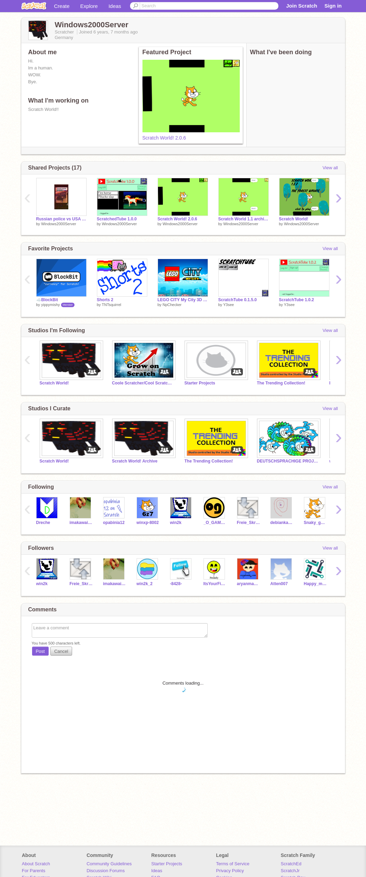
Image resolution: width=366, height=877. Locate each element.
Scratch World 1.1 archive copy (243, 219)
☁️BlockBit (47, 299)
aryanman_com (248, 583)
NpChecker (171, 305)
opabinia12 (114, 522)
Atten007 (279, 583)
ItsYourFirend (215, 583)
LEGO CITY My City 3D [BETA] (183, 299)
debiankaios (282, 522)
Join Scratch (301, 6)
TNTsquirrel (111, 305)
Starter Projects (200, 383)
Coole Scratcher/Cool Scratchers (143, 383)
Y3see (228, 305)
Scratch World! (293, 219)
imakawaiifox (81, 522)
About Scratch (36, 863)
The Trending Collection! (281, 383)
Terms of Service (232, 863)
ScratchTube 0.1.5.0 (237, 299)
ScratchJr (290, 870)
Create (62, 6)
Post (40, 651)
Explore (89, 6)
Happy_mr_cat (315, 583)
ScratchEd (291, 863)
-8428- (176, 583)
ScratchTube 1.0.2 (296, 299)
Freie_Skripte (248, 522)
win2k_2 (145, 583)
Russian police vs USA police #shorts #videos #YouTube (61, 219)
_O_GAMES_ (215, 522)
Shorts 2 (105, 299)
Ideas (114, 6)
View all (330, 167)
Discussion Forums (106, 870)
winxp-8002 (148, 522)
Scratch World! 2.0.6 (164, 138)
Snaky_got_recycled (315, 522)
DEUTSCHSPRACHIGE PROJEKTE (288, 461)
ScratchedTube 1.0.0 (117, 219)
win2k (175, 522)
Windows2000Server (58, 224)
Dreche (43, 522)
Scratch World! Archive (135, 461)
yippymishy (50, 305)
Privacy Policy (230, 870)
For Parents (33, 870)
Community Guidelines (109, 863)
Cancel (61, 651)
